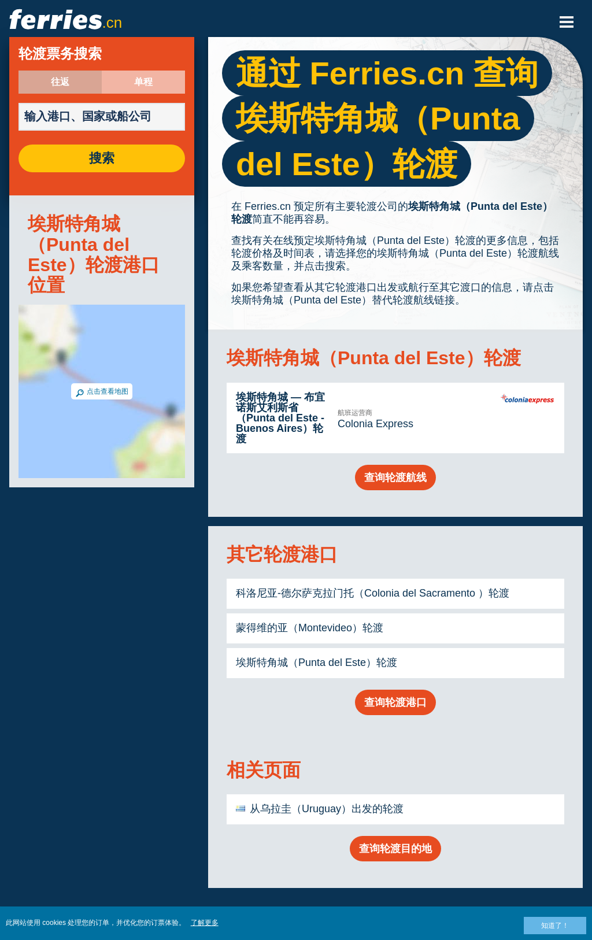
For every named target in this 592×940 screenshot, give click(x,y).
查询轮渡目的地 (395, 848)
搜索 (101, 158)
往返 (60, 82)
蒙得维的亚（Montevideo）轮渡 (309, 628)
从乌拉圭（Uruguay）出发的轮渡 (327, 809)
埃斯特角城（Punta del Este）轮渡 (316, 662)
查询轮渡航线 (395, 477)
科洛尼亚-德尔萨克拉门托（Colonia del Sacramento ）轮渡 (372, 593)
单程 (143, 82)
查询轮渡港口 (395, 702)
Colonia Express (375, 424)
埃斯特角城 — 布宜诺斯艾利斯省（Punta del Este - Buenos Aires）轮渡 (280, 418)
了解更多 (205, 923)
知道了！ (555, 926)
